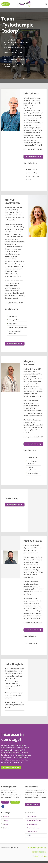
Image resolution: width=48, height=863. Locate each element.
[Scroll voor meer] (24, 78)
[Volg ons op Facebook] (2, 806)
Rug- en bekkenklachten (34, 820)
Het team (6, 816)
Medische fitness (32, 831)
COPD (29, 835)
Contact (5, 824)
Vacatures (6, 828)
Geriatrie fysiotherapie (33, 828)
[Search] (46, 4)
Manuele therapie (32, 816)
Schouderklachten (32, 824)
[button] (5, 4)
